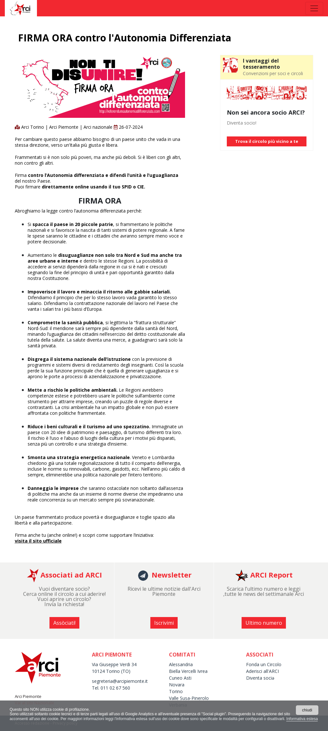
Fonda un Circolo (263, 664)
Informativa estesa (302, 719)
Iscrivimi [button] (164, 622)
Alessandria (181, 664)
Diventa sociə (260, 678)
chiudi (307, 710)
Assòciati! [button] (64, 622)
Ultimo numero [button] (263, 622)
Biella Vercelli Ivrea (188, 671)
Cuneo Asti (180, 678)
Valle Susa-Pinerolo (189, 698)
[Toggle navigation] (314, 8)
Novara (176, 685)
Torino (176, 691)
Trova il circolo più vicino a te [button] (266, 141)
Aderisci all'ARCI (262, 671)
